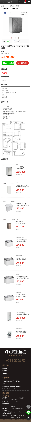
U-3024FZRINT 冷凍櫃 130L (10, 8)
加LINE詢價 (9, 63)
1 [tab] (12, 38)
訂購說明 (4, 370)
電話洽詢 (24, 63)
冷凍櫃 (17, 6)
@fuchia (13, 406)
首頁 (2, 6)
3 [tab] (18, 38)
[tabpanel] (15, 23)
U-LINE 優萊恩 (10, 6)
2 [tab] (15, 38)
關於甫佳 (4, 368)
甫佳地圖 (4, 373)
